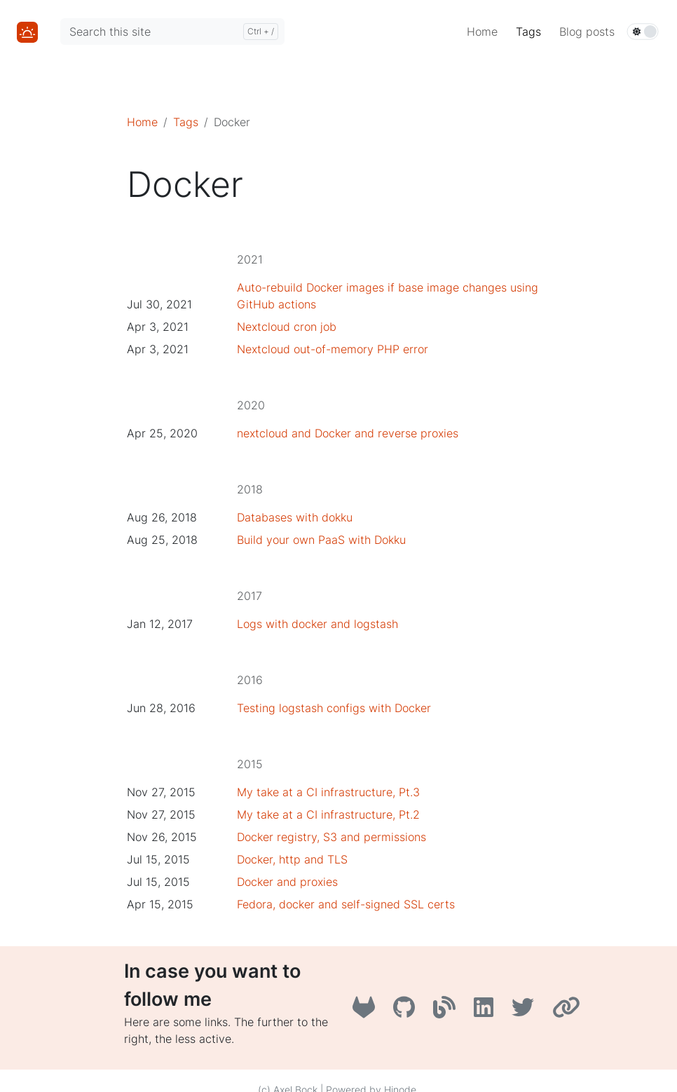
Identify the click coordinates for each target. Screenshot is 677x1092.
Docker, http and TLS (292, 859)
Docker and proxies (287, 882)
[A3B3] (448, 1011)
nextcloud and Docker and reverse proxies (347, 433)
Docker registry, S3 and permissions (331, 837)
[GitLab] (367, 1011)
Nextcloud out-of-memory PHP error (332, 349)
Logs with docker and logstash (317, 624)
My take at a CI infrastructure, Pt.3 (328, 792)
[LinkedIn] (487, 1011)
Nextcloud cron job (286, 327)
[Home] (27, 31)
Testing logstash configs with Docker (334, 708)
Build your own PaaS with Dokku (321, 540)
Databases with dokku (295, 517)
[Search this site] (172, 31)
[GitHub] (408, 1011)
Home (142, 122)
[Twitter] (526, 1011)
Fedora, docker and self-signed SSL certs (346, 904)
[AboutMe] (568, 1011)
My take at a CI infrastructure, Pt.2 (328, 814)
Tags (185, 122)
